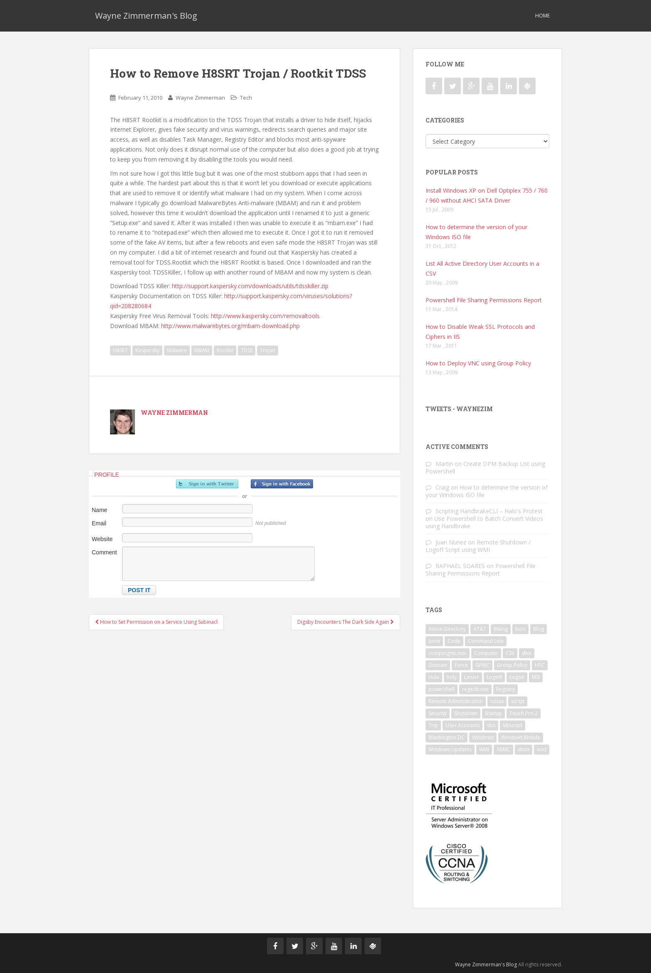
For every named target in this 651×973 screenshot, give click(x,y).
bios (520, 628)
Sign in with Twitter (207, 483)
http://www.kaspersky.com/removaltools (265, 316)
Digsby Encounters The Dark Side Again (345, 621)
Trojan (267, 350)
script (517, 701)
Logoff (494, 677)
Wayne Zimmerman (200, 97)
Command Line (486, 641)
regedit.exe (475, 689)
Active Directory (447, 628)
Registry (505, 689)
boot (434, 641)
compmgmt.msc (447, 653)
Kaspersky (147, 350)
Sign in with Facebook (282, 483)
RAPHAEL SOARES (460, 566)
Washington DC (446, 737)
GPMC (482, 665)
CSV (510, 653)
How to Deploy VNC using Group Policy (478, 363)
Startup (493, 713)
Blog (538, 628)
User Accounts (462, 725)
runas (497, 701)
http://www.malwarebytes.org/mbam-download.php (230, 326)
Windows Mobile (520, 737)
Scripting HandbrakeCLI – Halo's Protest (489, 511)
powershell (441, 689)
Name (99, 510)
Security (437, 713)
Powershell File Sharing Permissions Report (484, 300)
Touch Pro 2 (523, 713)
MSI (536, 677)
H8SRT (120, 350)
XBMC (503, 749)
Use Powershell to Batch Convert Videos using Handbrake (484, 522)
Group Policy (512, 665)
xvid (541, 749)
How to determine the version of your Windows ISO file (487, 491)
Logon (516, 677)
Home (542, 15)
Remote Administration (455, 701)
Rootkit (225, 350)
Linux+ (471, 677)
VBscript (512, 725)
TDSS (246, 350)
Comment (104, 552)
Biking (501, 628)
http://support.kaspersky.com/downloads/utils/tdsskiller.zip (250, 286)
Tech (246, 97)
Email (99, 523)
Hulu (433, 677)
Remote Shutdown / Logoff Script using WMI (478, 546)
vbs (491, 725)
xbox (523, 749)
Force (461, 665)
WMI (484, 749)
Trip (433, 725)
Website (102, 539)
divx (526, 653)
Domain (437, 665)
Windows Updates (450, 749)
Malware (177, 350)
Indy (452, 677)
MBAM (201, 350)
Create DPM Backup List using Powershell (485, 467)
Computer (486, 653)
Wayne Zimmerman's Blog (146, 15)
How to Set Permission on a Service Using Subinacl (156, 621)
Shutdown (465, 713)
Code (454, 641)
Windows (483, 737)
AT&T (479, 628)
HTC (540, 665)
